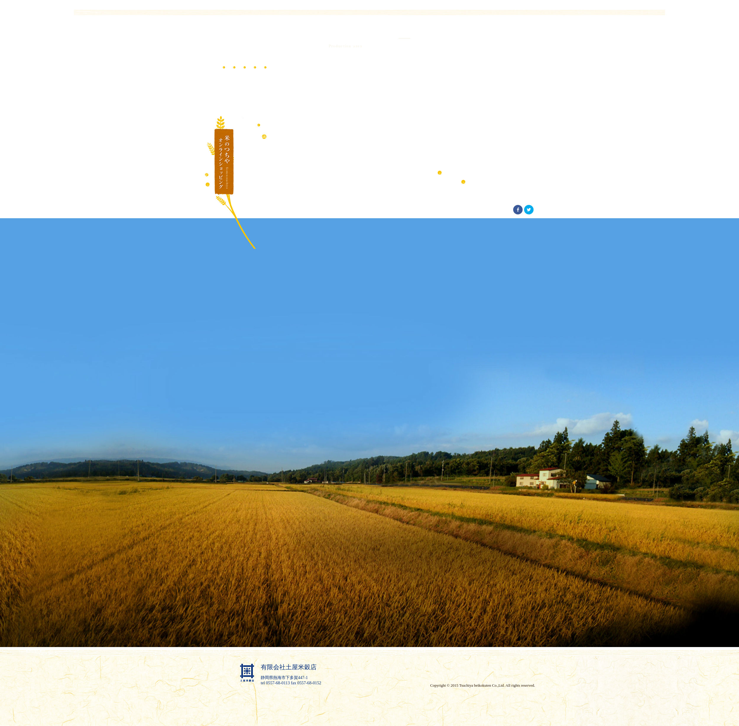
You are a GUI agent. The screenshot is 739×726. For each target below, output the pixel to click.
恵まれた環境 (521, 171)
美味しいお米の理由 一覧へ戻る (501, 180)
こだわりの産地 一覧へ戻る (473, 171)
